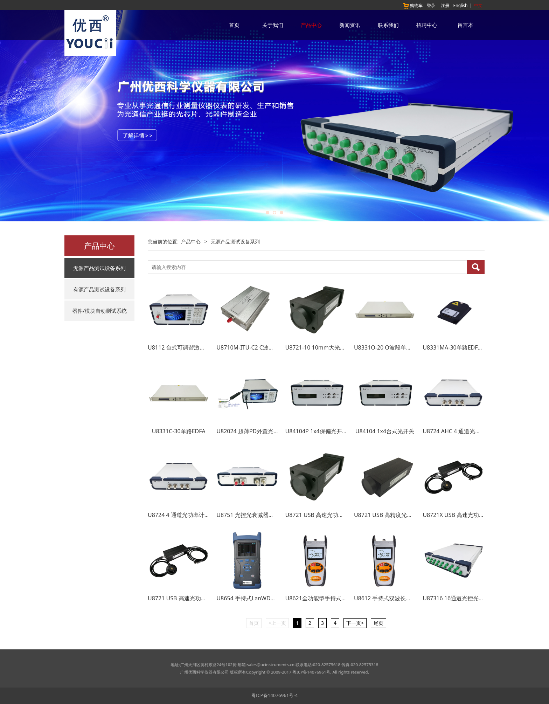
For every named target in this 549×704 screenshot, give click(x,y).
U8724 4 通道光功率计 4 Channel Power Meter (207, 515)
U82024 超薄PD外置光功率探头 (256, 431)
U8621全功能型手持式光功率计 (324, 598)
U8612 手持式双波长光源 (385, 598)
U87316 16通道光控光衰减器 (459, 598)
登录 (431, 5)
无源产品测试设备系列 (99, 267)
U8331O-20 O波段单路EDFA (389, 347)
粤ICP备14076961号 (290, 670)
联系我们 (388, 24)
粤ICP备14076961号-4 (274, 695)
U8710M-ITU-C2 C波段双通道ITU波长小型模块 (275, 347)
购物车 (413, 5)
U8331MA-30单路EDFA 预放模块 (464, 347)
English (460, 5)
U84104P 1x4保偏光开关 (316, 431)
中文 (478, 5)
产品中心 (311, 24)
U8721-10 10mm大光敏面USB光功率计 (334, 347)
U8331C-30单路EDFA (179, 431)
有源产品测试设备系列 (99, 289)
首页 (234, 24)
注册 (445, 5)
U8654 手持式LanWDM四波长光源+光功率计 (272, 598)
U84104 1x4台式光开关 (384, 431)
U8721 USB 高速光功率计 (180, 598)
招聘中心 (426, 24)
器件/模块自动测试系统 (99, 310)
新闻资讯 (349, 24)
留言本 (465, 24)
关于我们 (272, 24)
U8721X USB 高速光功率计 (456, 515)
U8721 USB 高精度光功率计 (389, 515)
